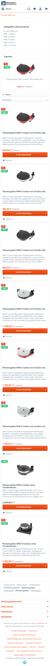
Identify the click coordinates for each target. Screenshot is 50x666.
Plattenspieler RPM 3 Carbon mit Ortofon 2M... (25, 79)
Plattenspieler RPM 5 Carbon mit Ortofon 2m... (25, 309)
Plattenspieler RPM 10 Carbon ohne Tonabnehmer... (19, 545)
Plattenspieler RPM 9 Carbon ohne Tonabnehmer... (19, 486)
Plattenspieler (9, 585)
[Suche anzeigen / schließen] (28, 9)
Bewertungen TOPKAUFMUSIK (25, 655)
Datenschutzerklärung (15, 643)
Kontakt (41, 647)
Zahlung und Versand (33, 643)
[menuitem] (6, 9)
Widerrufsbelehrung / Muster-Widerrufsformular (24, 639)
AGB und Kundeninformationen (24, 635)
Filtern (7, 94)
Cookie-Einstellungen (18, 631)
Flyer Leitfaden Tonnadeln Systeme (29, 651)
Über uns (33, 647)
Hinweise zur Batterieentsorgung (15, 647)
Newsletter (10, 651)
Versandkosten (39, 623)
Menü (6, 8)
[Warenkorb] (46, 9)
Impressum (33, 631)
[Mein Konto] (40, 9)
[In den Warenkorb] (25, 154)
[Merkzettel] (34, 9)
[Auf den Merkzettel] (7, 160)
